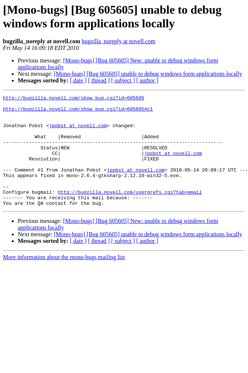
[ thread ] (99, 80)
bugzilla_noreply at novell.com (119, 41)
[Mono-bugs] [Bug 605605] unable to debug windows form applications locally (148, 74)
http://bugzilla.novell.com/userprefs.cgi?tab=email (130, 211)
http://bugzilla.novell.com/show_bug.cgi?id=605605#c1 (78, 112)
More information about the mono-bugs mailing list (64, 279)
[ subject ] (123, 80)
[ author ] (147, 80)
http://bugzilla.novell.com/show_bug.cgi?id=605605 (73, 98)
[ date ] (78, 80)
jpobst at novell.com (78, 132)
